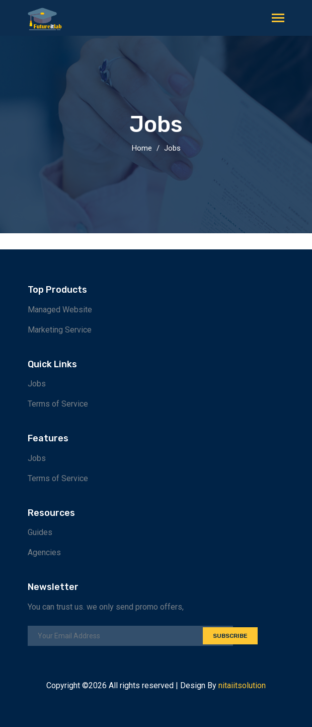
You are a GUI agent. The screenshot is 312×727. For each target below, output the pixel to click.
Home (142, 148)
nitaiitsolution (242, 685)
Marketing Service (60, 330)
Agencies (44, 552)
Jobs (172, 148)
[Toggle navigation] (278, 19)
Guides (40, 532)
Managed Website (60, 309)
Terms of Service (58, 404)
